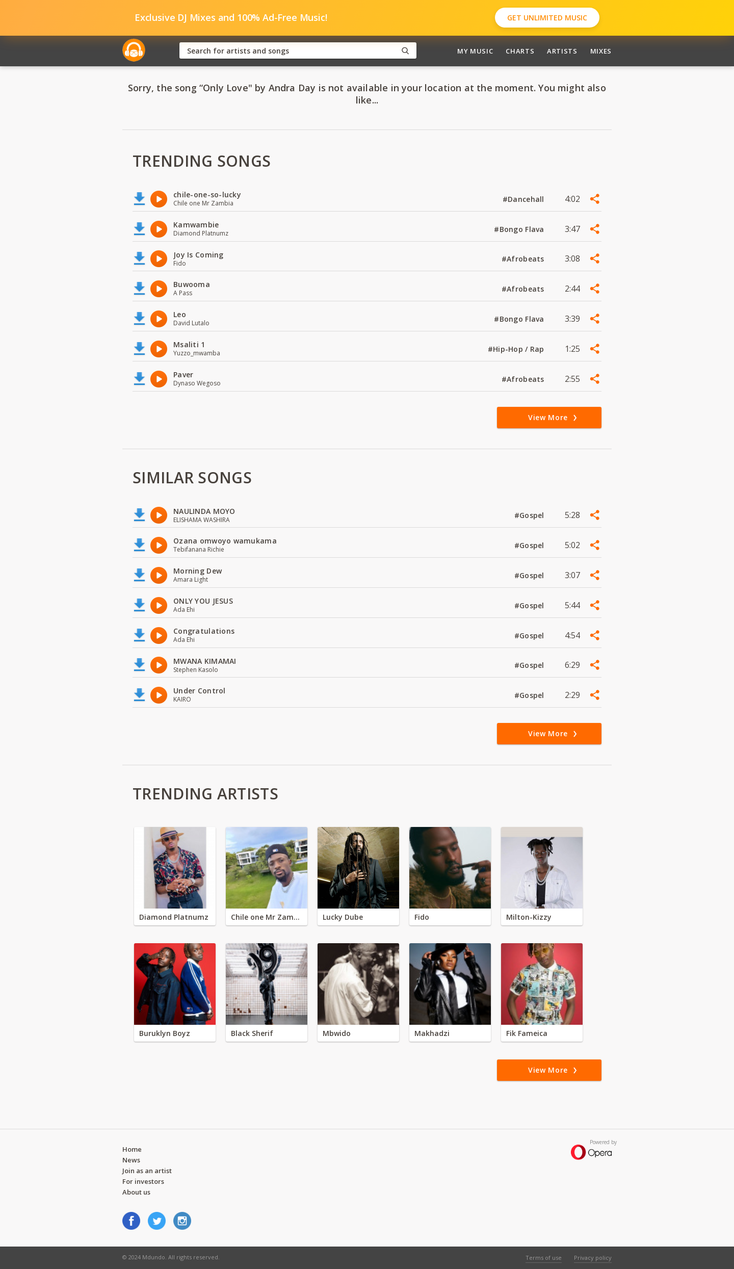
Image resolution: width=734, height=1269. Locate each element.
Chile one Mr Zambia (266, 917)
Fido (421, 917)
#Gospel (530, 515)
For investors (143, 1181)
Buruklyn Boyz (164, 1033)
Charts (520, 51)
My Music (475, 51)
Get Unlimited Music (547, 17)
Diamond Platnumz (173, 917)
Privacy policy (593, 1257)
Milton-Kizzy (529, 917)
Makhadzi (432, 1033)
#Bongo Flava (520, 229)
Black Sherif (252, 1033)
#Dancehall (524, 199)
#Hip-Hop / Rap (517, 349)
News (131, 1159)
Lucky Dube (343, 917)
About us (136, 1192)
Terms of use (544, 1257)
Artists (562, 51)
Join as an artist (147, 1170)
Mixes (601, 51)
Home (132, 1149)
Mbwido (337, 1033)
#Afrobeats (524, 259)
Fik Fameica (526, 1033)
